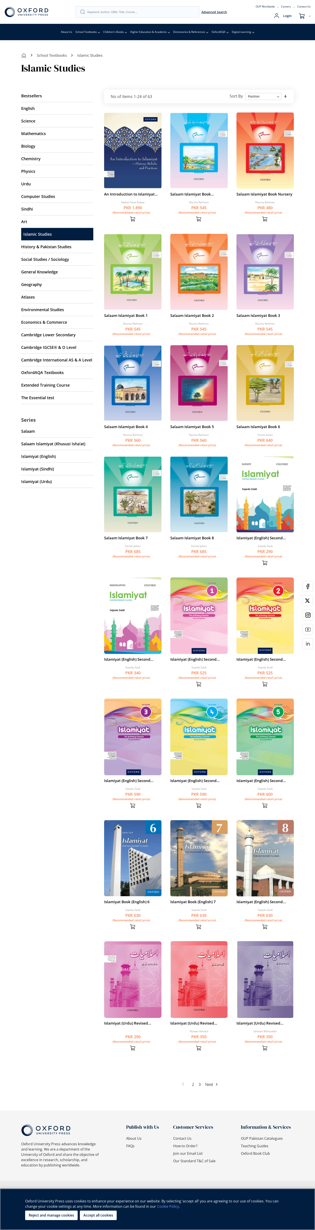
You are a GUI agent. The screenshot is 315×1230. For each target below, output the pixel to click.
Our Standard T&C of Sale (194, 1161)
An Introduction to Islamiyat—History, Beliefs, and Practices (131, 194)
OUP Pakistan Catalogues (262, 1138)
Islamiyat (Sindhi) (37, 469)
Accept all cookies (98, 1215)
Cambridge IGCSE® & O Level (48, 347)
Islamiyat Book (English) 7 (193, 901)
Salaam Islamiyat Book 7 (126, 537)
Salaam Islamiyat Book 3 (258, 315)
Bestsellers (31, 95)
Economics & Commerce (44, 322)
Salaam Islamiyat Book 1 (126, 315)
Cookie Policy (168, 1206)
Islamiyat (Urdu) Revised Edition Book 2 (258, 1023)
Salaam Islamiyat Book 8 (192, 537)
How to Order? (185, 1145)
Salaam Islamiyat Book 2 (192, 315)
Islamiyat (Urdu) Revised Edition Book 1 (192, 1023)
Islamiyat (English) (38, 456)
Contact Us (304, 6)
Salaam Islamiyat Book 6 (258, 426)
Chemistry (31, 158)
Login (287, 16)
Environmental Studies (42, 309)
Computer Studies (38, 196)
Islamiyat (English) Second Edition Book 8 (259, 902)
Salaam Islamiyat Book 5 (192, 426)
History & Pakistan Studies (46, 246)
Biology (28, 146)
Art (24, 221)
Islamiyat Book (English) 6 (127, 901)
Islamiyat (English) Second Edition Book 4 (193, 780)
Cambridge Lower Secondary (48, 334)
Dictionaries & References (189, 32)
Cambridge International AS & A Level (56, 360)
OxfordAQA (218, 32)
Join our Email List (188, 1153)
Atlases (28, 297)
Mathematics (33, 133)
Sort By (236, 96)
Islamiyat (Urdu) (36, 481)
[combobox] (141, 12)
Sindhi (27, 209)
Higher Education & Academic (148, 32)
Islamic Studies (37, 234)
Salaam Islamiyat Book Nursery (264, 194)
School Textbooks (86, 32)
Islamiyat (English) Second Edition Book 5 (259, 780)
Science (28, 121)
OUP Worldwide (265, 6)
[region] (157, 1209)
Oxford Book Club (255, 1153)
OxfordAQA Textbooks (42, 372)
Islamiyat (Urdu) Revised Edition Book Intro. (126, 1023)
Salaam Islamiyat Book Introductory (190, 194)
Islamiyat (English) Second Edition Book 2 (259, 659)
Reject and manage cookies (51, 1215)
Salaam (28, 431)
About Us (66, 32)
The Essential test (37, 397)
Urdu (26, 183)
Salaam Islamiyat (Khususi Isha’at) (53, 443)
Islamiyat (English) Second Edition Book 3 (127, 780)
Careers (286, 6)
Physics (28, 171)
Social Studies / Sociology (45, 259)
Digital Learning (241, 32)
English (28, 108)
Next (209, 1084)
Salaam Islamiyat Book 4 (126, 426)
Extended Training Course (45, 385)
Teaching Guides (254, 1145)
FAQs (130, 1145)
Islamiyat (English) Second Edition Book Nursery (259, 538)
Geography (31, 284)
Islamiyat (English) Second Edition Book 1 (193, 659)
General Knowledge (39, 272)
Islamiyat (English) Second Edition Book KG (127, 659)
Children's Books (113, 32)
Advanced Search (214, 12)
